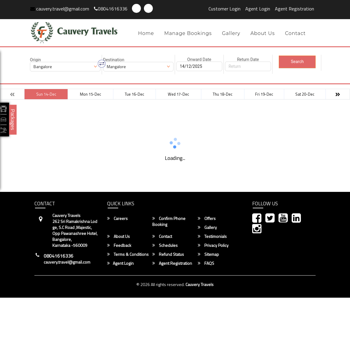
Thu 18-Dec (222, 94)
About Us (262, 33)
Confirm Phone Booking (168, 221)
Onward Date (199, 59)
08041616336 (110, 8)
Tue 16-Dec (134, 94)
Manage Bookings (188, 33)
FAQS (206, 263)
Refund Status (168, 254)
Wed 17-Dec (178, 94)
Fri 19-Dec (264, 94)
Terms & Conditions (128, 254)
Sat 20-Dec (304, 94)
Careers (117, 218)
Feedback (119, 245)
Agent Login (257, 8)
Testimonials (212, 236)
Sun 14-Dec (46, 94)
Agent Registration (294, 8)
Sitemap (208, 254)
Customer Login (225, 8)
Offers (207, 218)
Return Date (248, 59)
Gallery (231, 33)
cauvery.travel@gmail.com (59, 8)
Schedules (165, 245)
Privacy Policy (213, 245)
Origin (35, 60)
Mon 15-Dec (90, 94)
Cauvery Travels (199, 284)
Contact (295, 33)
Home (146, 33)
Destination (113, 60)
